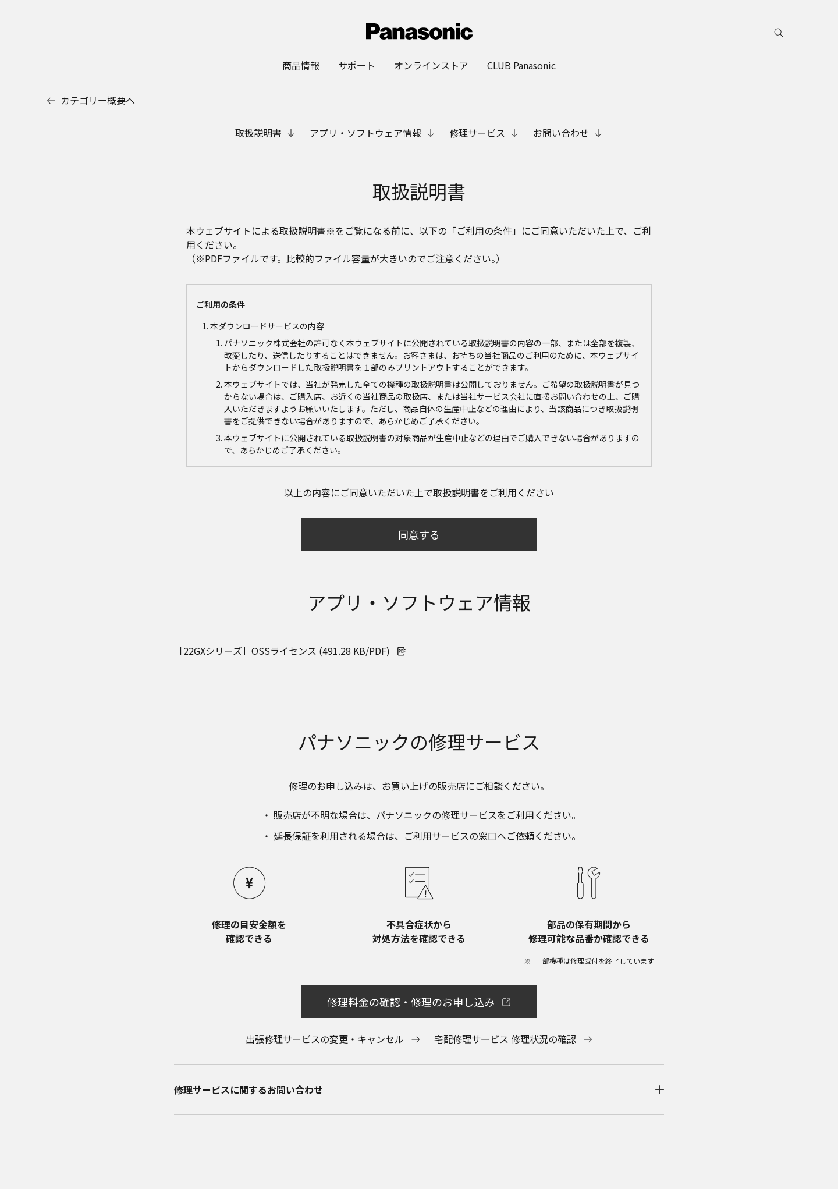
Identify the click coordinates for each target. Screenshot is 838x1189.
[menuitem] (300, 65)
